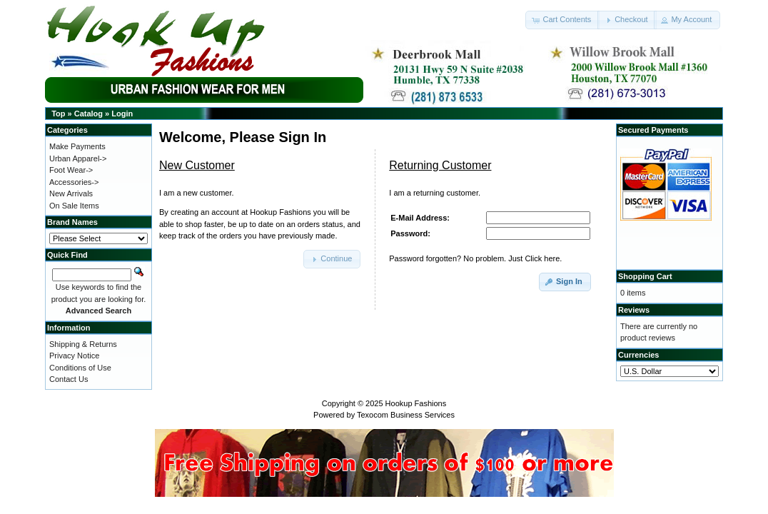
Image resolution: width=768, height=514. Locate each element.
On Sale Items (74, 205)
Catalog (88, 113)
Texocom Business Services (406, 414)
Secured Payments (653, 130)
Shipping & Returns (83, 344)
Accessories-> (73, 182)
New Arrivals (71, 193)
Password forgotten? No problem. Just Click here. (475, 258)
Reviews (634, 310)
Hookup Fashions (416, 403)
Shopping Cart (645, 276)
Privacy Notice (74, 355)
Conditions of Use (80, 367)
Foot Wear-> (71, 170)
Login (122, 113)
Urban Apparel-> (77, 158)
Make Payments (77, 146)
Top (58, 113)
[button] (562, 20)
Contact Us (68, 379)
